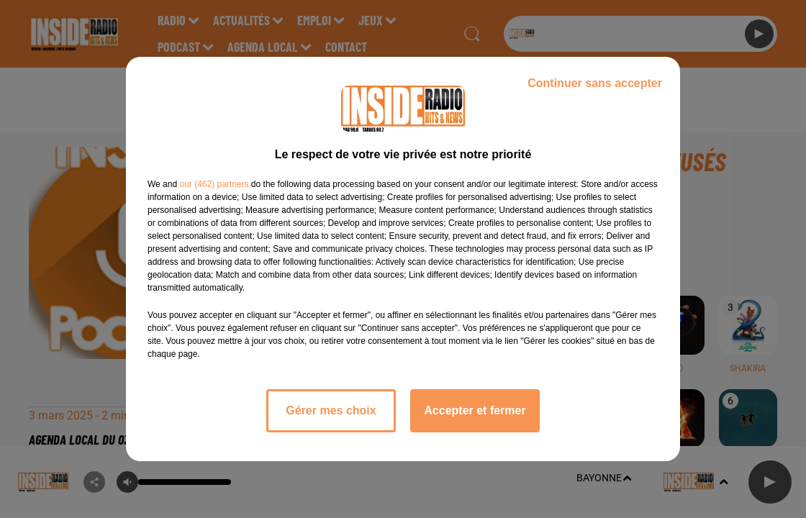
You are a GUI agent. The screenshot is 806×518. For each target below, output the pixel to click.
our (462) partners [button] (213, 184)
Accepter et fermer (474, 410)
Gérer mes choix (331, 410)
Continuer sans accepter (594, 83)
